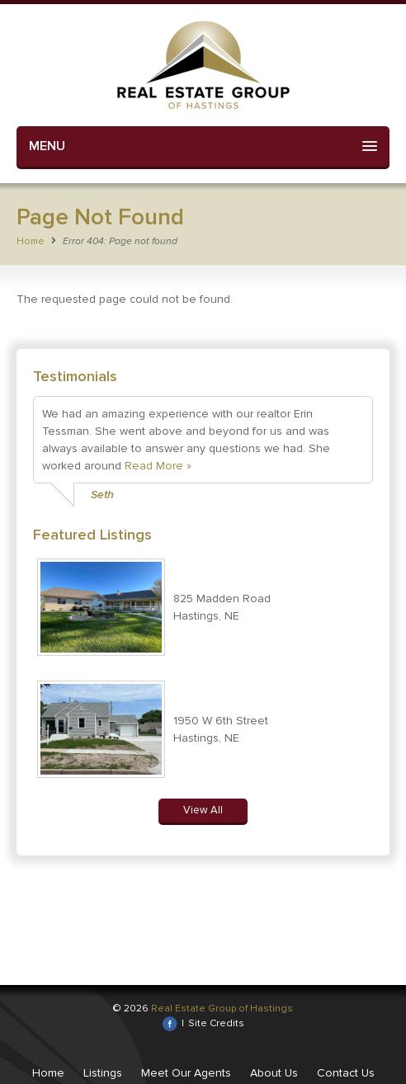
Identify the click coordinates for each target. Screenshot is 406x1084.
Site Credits (216, 1023)
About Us (274, 1073)
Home (31, 241)
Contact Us (346, 1073)
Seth (102, 495)
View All (203, 810)
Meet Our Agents (186, 1073)
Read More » (158, 466)
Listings (102, 1073)
